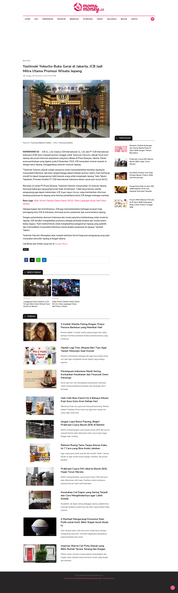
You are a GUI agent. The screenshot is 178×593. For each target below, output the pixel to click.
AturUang (88, 19)
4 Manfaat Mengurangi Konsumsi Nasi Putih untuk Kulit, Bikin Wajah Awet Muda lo (84, 522)
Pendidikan (47, 19)
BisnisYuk (74, 19)
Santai (134, 19)
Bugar (124, 19)
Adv (36, 19)
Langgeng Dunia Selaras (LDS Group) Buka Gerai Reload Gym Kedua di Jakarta (36, 304)
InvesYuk (61, 19)
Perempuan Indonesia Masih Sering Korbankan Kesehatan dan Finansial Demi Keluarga (84, 374)
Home (27, 19)
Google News (61, 243)
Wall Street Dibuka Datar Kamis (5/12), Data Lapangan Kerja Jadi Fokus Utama (66, 304)
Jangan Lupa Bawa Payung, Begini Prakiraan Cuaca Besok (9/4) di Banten (82, 423)
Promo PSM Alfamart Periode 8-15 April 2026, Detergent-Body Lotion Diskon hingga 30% (142, 203)
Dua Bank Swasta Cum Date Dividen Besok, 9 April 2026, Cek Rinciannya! (141, 175)
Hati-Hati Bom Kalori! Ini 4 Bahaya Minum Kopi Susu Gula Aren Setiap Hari (85, 399)
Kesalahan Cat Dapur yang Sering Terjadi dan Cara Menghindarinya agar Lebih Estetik (84, 495)
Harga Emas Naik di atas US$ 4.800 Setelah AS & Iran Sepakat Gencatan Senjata (142, 188)
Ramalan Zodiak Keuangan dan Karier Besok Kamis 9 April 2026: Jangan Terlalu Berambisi (141, 149)
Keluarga (112, 19)
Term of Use (69, 578)
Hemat (100, 19)
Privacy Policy (108, 578)
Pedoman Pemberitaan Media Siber (88, 578)
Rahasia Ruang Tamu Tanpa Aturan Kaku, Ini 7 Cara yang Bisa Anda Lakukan (84, 446)
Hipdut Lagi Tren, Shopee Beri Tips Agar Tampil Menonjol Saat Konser (84, 349)
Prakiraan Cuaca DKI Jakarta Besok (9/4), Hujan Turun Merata (84, 470)
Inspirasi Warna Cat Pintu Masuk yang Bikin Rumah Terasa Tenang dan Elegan (83, 547)
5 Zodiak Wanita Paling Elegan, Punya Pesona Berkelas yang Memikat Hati (82, 325)
